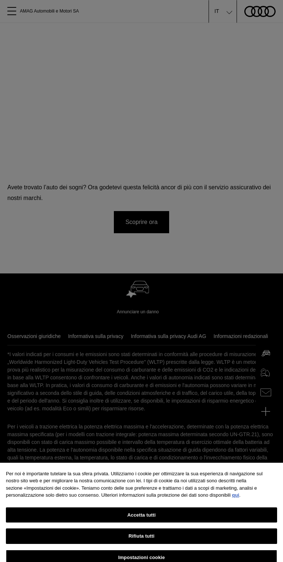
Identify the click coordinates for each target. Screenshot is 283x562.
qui (236, 499)
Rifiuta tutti (141, 540)
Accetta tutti (141, 519)
